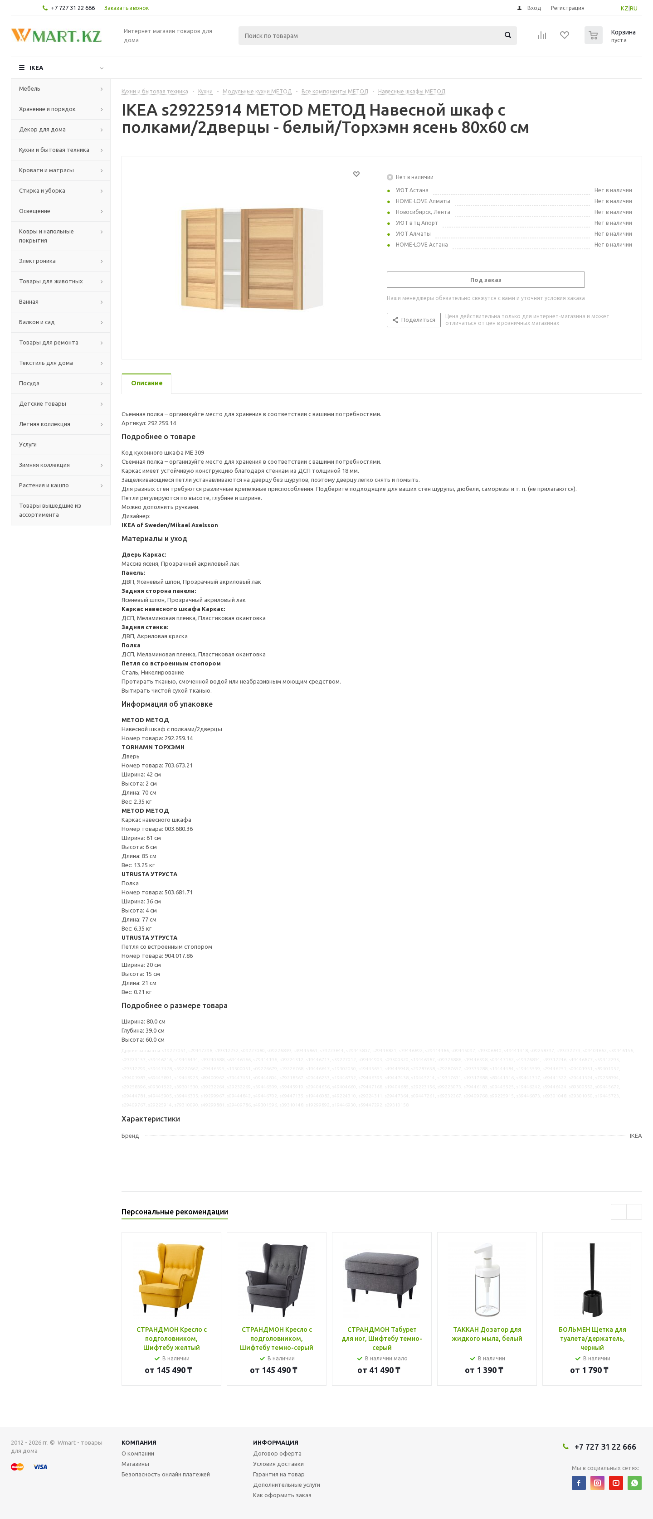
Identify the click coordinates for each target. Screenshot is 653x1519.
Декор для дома (42, 129)
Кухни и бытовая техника (54, 149)
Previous (618, 1211)
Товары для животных (51, 281)
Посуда (29, 383)
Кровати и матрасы (46, 170)
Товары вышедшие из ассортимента (50, 510)
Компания (139, 1442)
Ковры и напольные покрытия (46, 235)
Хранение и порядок (47, 109)
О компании (138, 1453)
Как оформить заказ (282, 1495)
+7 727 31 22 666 (73, 8)
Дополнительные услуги (286, 1484)
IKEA (36, 67)
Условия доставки (278, 1464)
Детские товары (42, 403)
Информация (275, 1442)
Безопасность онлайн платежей (166, 1474)
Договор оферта (277, 1453)
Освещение (34, 211)
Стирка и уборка (42, 190)
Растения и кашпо (44, 485)
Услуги (28, 444)
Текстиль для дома (46, 362)
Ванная (29, 301)
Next (634, 1211)
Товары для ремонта (48, 342)
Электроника (37, 260)
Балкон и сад (37, 322)
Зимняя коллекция (44, 464)
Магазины (135, 1464)
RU (634, 8)
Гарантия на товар (279, 1474)
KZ (625, 8)
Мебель (29, 88)
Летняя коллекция (44, 424)
